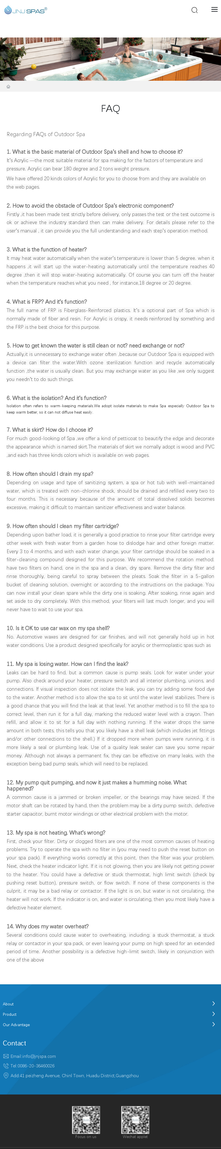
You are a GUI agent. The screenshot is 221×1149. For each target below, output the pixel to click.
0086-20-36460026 (36, 1065)
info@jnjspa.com (39, 1056)
